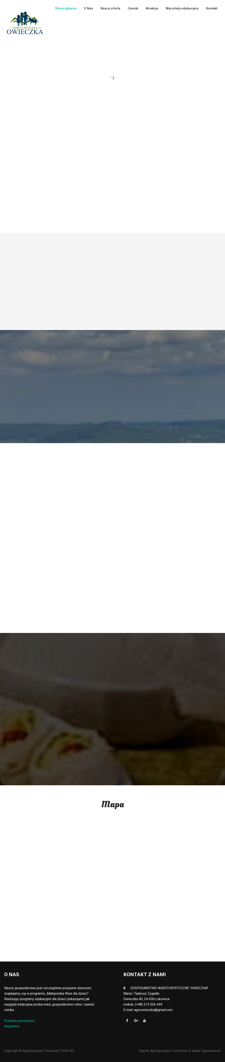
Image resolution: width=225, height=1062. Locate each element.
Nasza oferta (110, 8)
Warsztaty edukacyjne (182, 8)
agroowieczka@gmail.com (153, 1010)
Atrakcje (152, 8)
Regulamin (12, 1026)
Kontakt (211, 8)
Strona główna (65, 8)
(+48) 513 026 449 (148, 1004)
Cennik (133, 8)
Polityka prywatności (19, 1021)
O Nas (88, 8)
